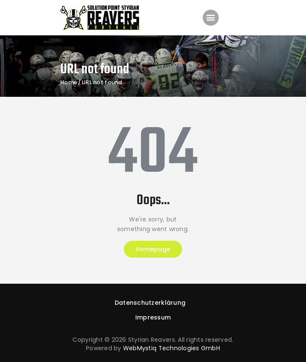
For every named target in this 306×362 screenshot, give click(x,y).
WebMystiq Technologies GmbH (171, 348)
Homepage (153, 249)
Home (68, 82)
